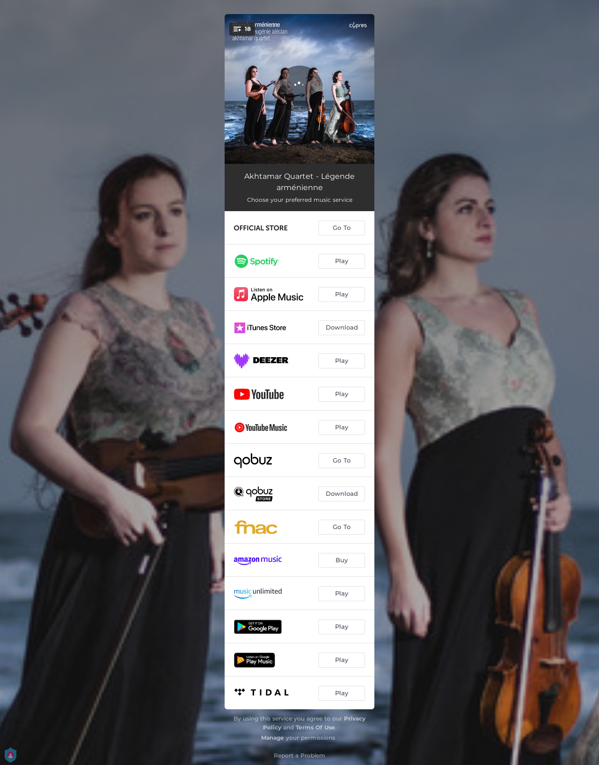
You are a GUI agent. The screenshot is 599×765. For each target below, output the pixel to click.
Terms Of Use (315, 727)
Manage (272, 737)
